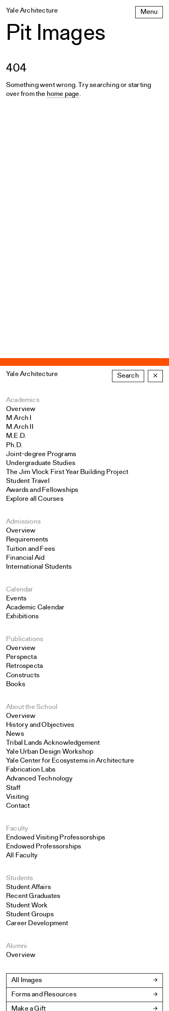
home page (63, 94)
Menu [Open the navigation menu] (149, 12)
